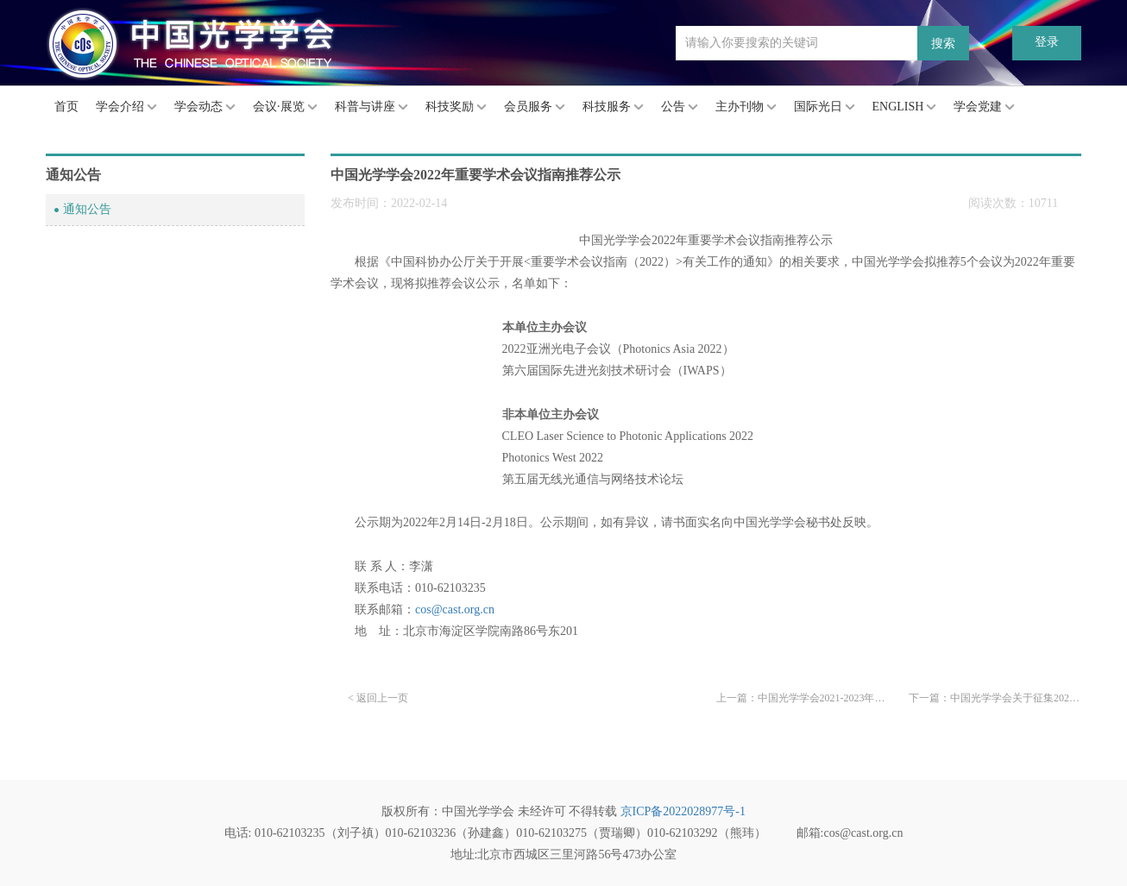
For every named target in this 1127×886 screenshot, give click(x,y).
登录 (1047, 41)
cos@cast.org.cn (454, 609)
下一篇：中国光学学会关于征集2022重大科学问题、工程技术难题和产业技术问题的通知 (995, 698)
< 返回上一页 (378, 698)
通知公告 (87, 209)
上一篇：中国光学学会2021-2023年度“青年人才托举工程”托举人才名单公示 (802, 698)
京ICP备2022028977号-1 (683, 811)
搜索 (943, 43)
